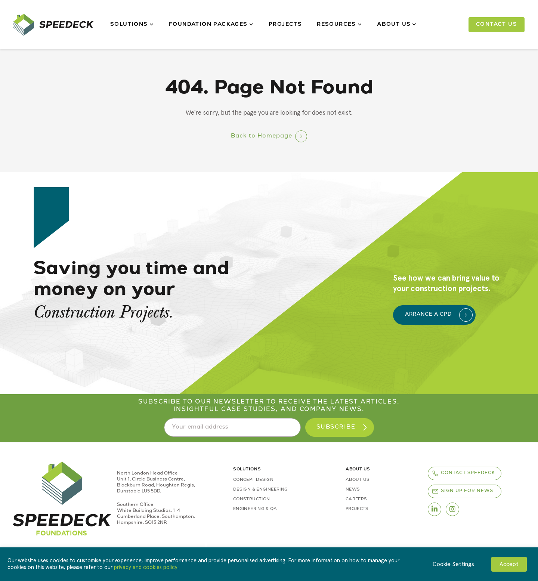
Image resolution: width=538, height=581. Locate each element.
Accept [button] (509, 564)
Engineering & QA (255, 509)
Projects (285, 24)
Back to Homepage (261, 136)
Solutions (132, 24)
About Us (397, 24)
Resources (339, 24)
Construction (251, 499)
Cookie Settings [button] (453, 564)
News (353, 490)
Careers (356, 499)
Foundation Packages (211, 24)
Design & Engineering (260, 490)
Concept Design (253, 480)
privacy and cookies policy (145, 567)
